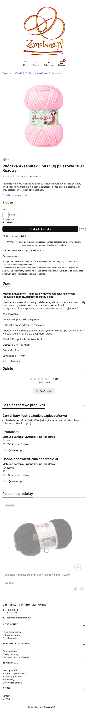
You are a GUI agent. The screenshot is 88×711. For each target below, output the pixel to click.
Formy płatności (10, 651)
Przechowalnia (9, 638)
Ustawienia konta (11, 635)
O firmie (6, 698)
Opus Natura (42, 73)
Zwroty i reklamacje (12, 682)
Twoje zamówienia (11, 632)
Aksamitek (56, 73)
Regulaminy (8, 679)
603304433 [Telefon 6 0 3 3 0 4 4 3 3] (13, 610)
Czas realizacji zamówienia (15, 657)
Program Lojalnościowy (14, 673)
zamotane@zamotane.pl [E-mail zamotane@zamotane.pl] (19, 617)
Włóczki (18, 73)
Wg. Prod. (30, 73)
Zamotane (6, 73)
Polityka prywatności (12, 676)
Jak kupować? (9, 670)
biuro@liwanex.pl (12, 450)
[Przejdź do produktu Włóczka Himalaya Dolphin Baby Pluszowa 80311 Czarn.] (43, 537)
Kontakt (6, 695)
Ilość (4, 209)
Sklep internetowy (40, 707)
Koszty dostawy (10, 654)
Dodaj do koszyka (40, 229)
